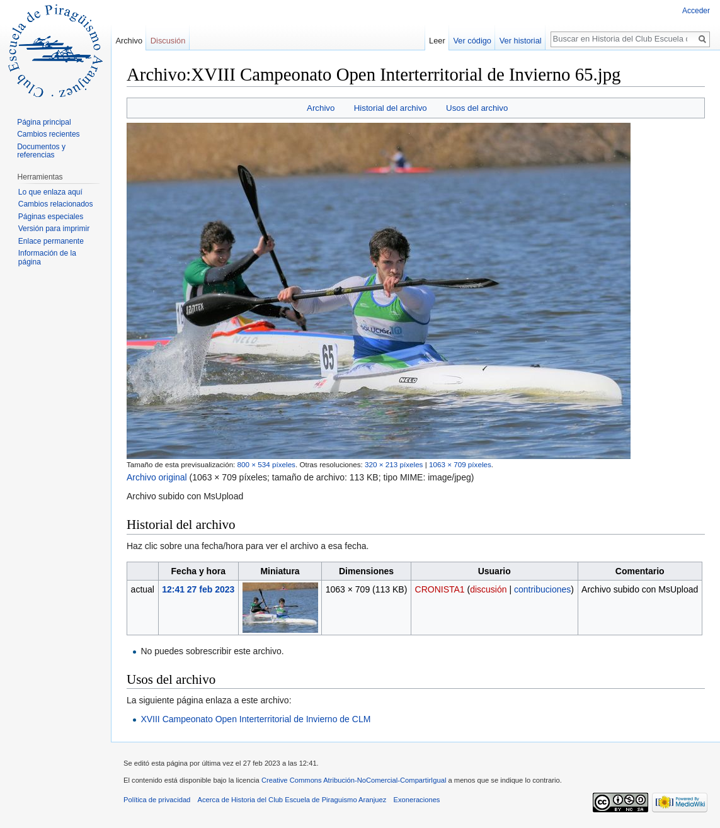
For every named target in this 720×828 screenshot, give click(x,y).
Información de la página (47, 257)
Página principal (44, 122)
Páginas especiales (50, 216)
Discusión (168, 40)
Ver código (472, 40)
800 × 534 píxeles (266, 464)
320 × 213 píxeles (394, 464)
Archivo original (157, 477)
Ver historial (521, 40)
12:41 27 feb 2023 (198, 589)
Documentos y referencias (41, 151)
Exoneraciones (416, 799)
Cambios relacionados (55, 204)
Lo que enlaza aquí (50, 192)
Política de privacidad (156, 799)
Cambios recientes (48, 134)
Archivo (320, 108)
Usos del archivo (477, 108)
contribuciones (542, 589)
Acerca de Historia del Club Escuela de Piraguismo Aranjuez (292, 799)
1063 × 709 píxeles (460, 464)
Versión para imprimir (53, 228)
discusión (488, 589)
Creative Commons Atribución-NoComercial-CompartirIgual (353, 780)
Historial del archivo (390, 108)
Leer (437, 40)
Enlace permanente (51, 241)
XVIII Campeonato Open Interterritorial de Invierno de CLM (255, 719)
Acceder (696, 10)
